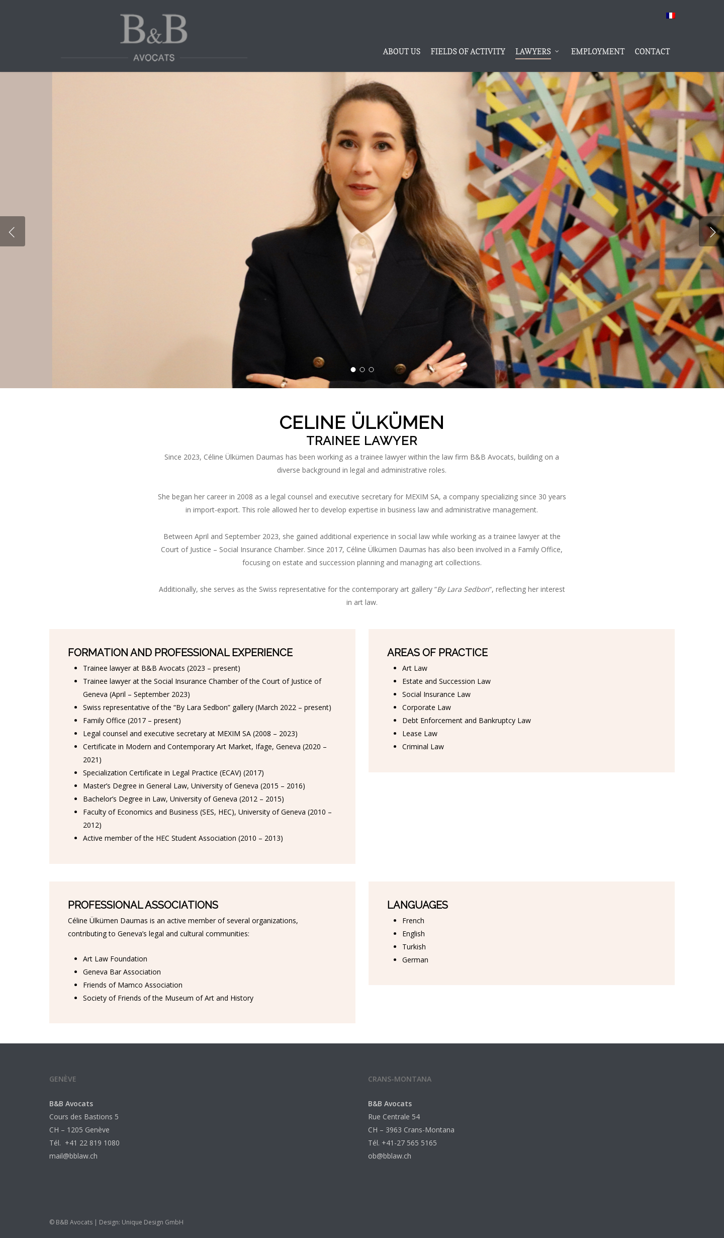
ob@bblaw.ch (389, 1156)
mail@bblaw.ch (73, 1156)
